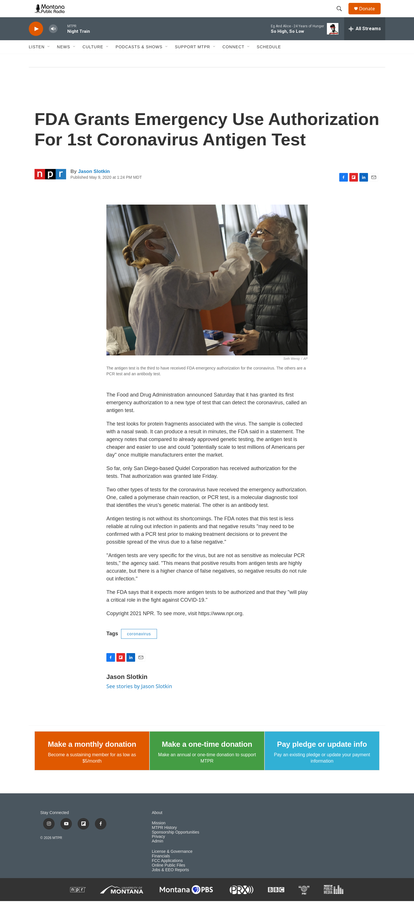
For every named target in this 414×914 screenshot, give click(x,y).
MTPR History (164, 840)
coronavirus (139, 646)
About (157, 825)
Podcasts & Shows (139, 59)
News (63, 59)
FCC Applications (167, 873)
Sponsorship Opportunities (175, 845)
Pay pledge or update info (322, 757)
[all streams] (364, 41)
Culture (93, 59)
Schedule (269, 59)
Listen (37, 59)
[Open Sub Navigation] (49, 59)
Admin (157, 854)
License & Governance (172, 864)
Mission (158, 836)
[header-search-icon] (341, 15)
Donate (370, 15)
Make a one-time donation (207, 757)
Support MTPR (192, 59)
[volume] (53, 41)
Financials (161, 869)
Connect (233, 59)
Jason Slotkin (94, 184)
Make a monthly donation (92, 757)
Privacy (158, 849)
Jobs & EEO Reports (170, 883)
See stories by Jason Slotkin (139, 699)
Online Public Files (168, 878)
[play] (36, 42)
